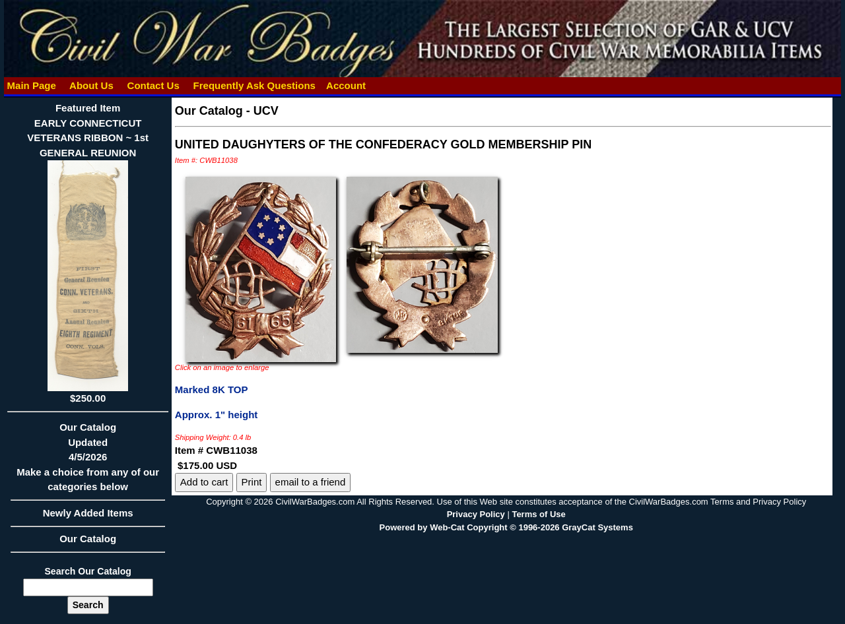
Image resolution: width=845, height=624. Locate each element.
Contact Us (153, 85)
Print (252, 481)
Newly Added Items (87, 517)
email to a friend (310, 481)
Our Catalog (87, 538)
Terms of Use (538, 514)
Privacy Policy (476, 514)
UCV (266, 110)
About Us (91, 85)
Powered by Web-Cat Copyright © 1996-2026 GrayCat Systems (506, 527)
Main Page (31, 85)
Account (346, 85)
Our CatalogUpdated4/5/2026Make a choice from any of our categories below (87, 461)
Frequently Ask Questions (254, 85)
